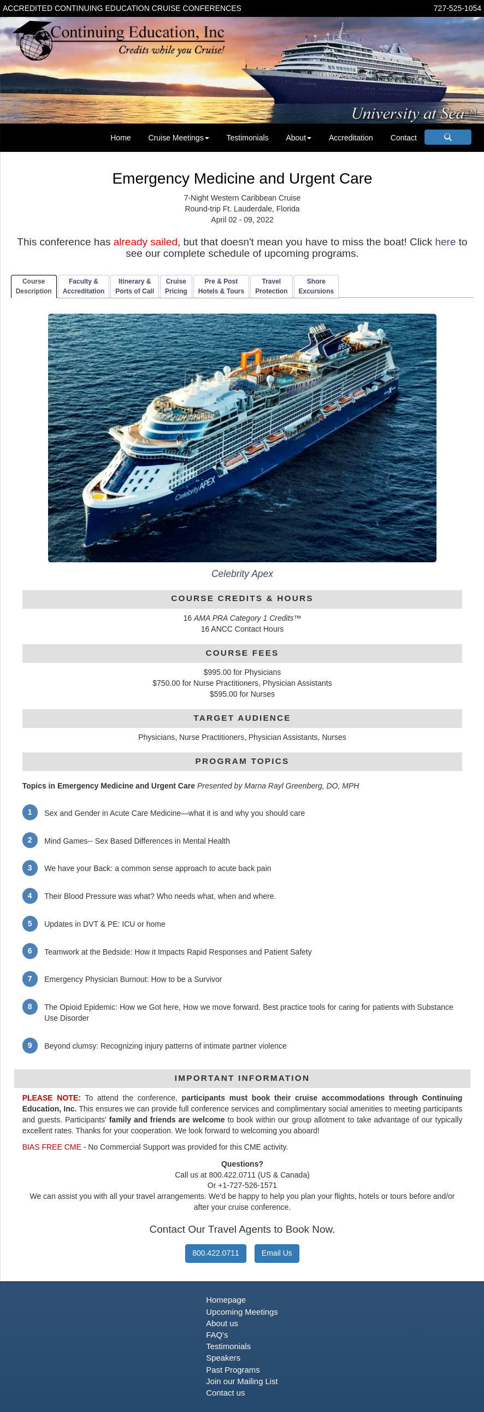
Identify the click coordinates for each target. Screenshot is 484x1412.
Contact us (225, 1393)
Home (120, 137)
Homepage (226, 1300)
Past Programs (232, 1370)
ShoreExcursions (316, 286)
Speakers (223, 1358)
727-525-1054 (457, 8)
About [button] (298, 137)
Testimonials (248, 137)
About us (222, 1323)
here (445, 242)
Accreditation (351, 137)
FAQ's (217, 1335)
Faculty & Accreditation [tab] (84, 286)
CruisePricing (176, 286)
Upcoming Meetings (242, 1312)
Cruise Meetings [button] (178, 137)
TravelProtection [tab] (271, 286)
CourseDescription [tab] (34, 286)
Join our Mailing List (242, 1381)
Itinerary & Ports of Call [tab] (134, 286)
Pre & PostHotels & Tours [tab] (221, 286)
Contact (404, 137)
